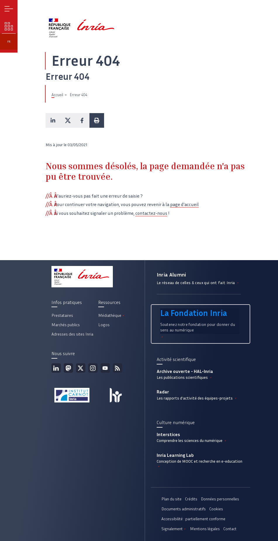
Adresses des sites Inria (72, 334)
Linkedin (56, 368)
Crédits (191, 499)
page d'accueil (184, 204)
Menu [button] (9, 9)
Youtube (105, 368)
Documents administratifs (183, 509)
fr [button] (9, 42)
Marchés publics (65, 324)
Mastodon (68, 368)
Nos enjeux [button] (9, 26)
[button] (53, 120)
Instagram (93, 368)
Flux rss (117, 368)
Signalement (174, 528)
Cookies (216, 509)
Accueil (57, 94)
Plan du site (171, 499)
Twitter (80, 368)
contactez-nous (151, 213)
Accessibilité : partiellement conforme (193, 518)
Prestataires (62, 315)
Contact (229, 528)
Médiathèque (111, 315)
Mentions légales (205, 528)
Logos (104, 324)
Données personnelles (220, 499)
